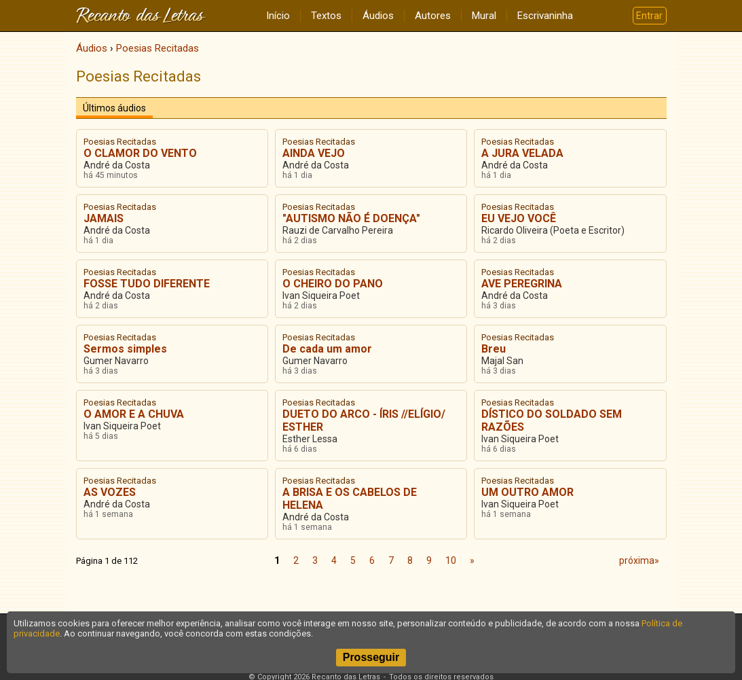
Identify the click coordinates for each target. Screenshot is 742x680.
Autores (433, 16)
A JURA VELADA (522, 153)
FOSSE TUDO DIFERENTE (147, 283)
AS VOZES (110, 492)
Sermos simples (125, 348)
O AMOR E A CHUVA (134, 414)
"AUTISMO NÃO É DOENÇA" (351, 218)
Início (278, 16)
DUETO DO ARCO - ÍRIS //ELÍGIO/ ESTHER (363, 420)
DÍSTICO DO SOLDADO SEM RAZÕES (551, 420)
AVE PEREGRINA (521, 283)
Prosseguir (371, 657)
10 (450, 560)
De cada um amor (327, 348)
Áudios (378, 16)
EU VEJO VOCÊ (518, 218)
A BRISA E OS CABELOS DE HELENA (349, 499)
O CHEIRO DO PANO (332, 283)
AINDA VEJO (313, 153)
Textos (326, 16)
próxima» (639, 560)
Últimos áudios (114, 108)
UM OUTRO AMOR (527, 492)
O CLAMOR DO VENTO (140, 153)
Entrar (649, 15)
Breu (493, 348)
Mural (484, 16)
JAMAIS (104, 218)
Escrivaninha (545, 16)
